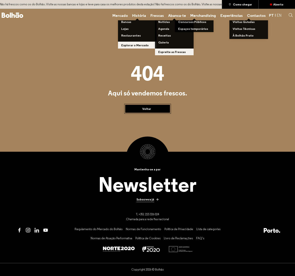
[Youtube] (45, 230)
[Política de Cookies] (148, 238)
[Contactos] (256, 15)
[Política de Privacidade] (178, 229)
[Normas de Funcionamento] (143, 229)
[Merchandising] (203, 15)
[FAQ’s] (200, 238)
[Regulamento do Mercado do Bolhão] (99, 229)
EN (279, 15)
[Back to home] (12, 15)
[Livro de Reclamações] (178, 238)
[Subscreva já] (147, 199)
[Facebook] (19, 230)
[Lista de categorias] (208, 229)
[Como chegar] (240, 4)
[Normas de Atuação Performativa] (111, 238)
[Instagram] (28, 230)
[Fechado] (277, 4)
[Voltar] (147, 109)
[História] (139, 15)
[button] (290, 15)
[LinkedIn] (37, 230)
